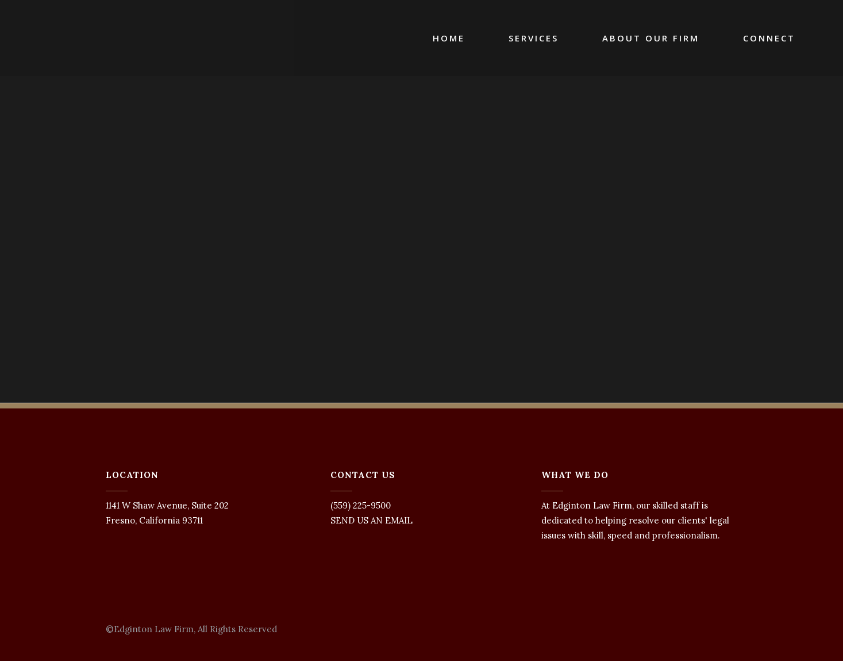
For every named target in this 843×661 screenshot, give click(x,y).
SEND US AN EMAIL (371, 520)
